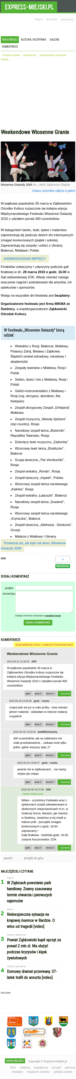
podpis (9, 588)
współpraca (41, 1067)
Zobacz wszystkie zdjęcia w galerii (53, 190)
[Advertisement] (38, 96)
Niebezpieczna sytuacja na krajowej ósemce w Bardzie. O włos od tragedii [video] (31, 920)
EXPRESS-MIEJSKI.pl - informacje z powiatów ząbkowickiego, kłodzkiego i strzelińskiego (29, 6)
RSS (13, 1067)
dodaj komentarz (38, 622)
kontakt (56, 1067)
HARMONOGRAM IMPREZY (25, 258)
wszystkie (52, 19)
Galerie (54, 39)
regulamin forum (53, 616)
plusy (38, 694)
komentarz (9, 593)
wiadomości (30, 55)
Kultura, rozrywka (33, 39)
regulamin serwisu (38, 1071)
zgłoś (28, 694)
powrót (8, 858)
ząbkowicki (67, 19)
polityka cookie (63, 1071)
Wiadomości (9, 39)
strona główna (11, 55)
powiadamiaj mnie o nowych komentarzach (44, 644)
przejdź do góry (34, 858)
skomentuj (65, 694)
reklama (25, 1067)
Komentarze (10, 46)
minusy (50, 694)
